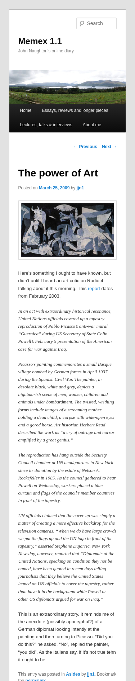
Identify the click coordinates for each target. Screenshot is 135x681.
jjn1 (80, 187)
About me (92, 124)
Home (25, 110)
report (94, 288)
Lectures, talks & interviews (46, 124)
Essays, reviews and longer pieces (75, 110)
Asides (73, 674)
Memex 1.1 (40, 41)
